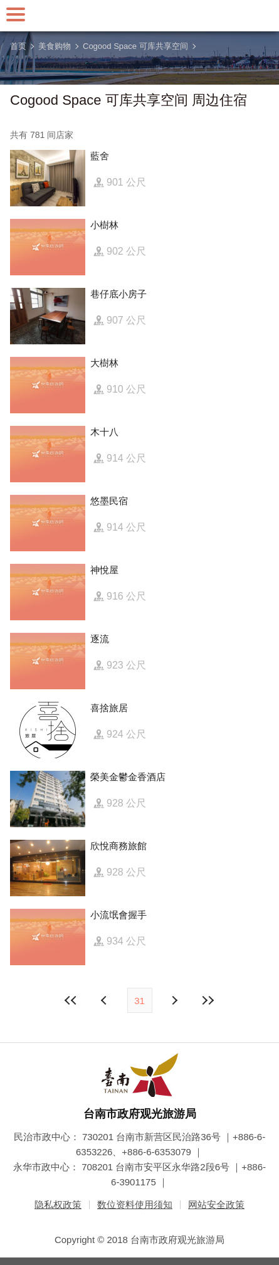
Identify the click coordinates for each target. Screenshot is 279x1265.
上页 (174, 1000)
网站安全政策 (216, 1204)
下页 (105, 1000)
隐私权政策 (58, 1204)
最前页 (70, 1000)
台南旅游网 (140, 16)
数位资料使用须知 (134, 1204)
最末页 (208, 1000)
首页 (18, 46)
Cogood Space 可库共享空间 (135, 46)
